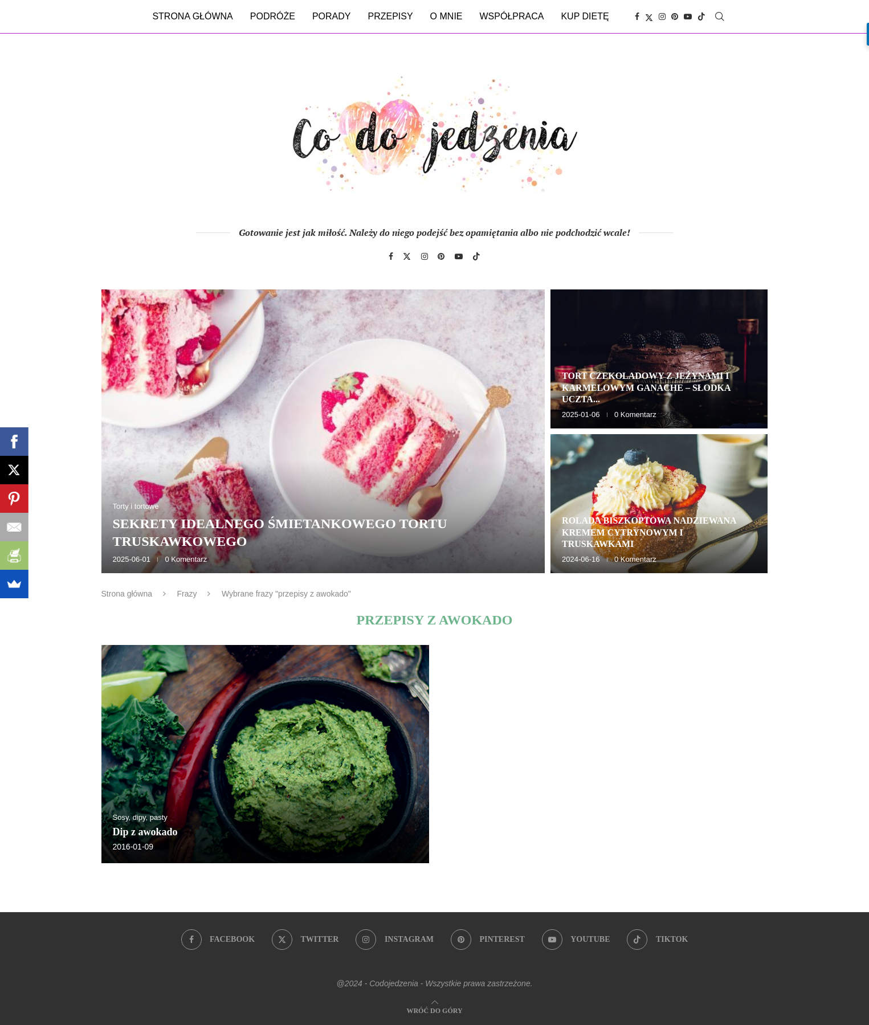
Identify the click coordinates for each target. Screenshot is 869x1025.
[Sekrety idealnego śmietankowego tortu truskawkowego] (323, 431)
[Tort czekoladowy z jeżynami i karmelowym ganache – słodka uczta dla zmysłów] (659, 358)
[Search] (719, 16)
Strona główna (192, 16)
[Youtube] (688, 16)
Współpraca (512, 16)
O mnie (446, 16)
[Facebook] (637, 16)
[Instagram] (662, 16)
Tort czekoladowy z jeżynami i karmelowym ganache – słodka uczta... (646, 388)
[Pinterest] (674, 16)
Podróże (272, 16)
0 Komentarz (186, 559)
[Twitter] (649, 16)
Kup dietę (585, 16)
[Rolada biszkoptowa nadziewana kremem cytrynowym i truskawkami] (659, 503)
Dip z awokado (145, 832)
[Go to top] (434, 1010)
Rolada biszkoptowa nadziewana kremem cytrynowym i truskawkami (649, 532)
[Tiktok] (701, 16)
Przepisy (390, 16)
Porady (331, 16)
